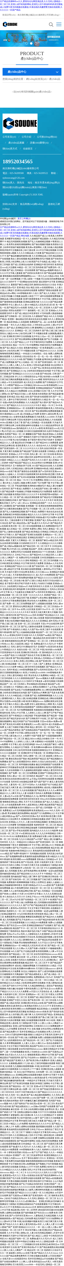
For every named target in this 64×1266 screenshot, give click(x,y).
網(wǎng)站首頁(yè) (36, 79)
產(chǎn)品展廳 (16, 142)
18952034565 (18, 161)
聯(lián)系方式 (10, 148)
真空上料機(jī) (24, 218)
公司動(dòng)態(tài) (47, 137)
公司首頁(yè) (9, 137)
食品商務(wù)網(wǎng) (32, 204)
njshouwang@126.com (14, 178)
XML (40, 194)
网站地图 (25, 236)
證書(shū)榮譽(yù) (39, 142)
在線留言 (28, 148)
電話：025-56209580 (13, 173)
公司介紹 (26, 137)
